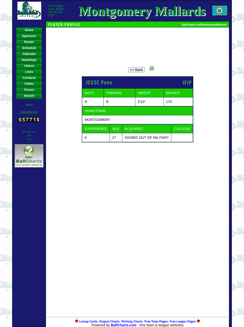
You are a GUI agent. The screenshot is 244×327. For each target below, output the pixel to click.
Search (29, 95)
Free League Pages (183, 321)
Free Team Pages (156, 321)
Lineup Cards (88, 321)
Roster (29, 42)
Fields (29, 84)
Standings (29, 60)
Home (29, 30)
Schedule (29, 48)
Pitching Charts (131, 321)
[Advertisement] (29, 251)
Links (29, 72)
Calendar (29, 54)
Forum (29, 89)
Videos (29, 66)
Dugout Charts (109, 321)
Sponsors (29, 36)
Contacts (29, 78)
